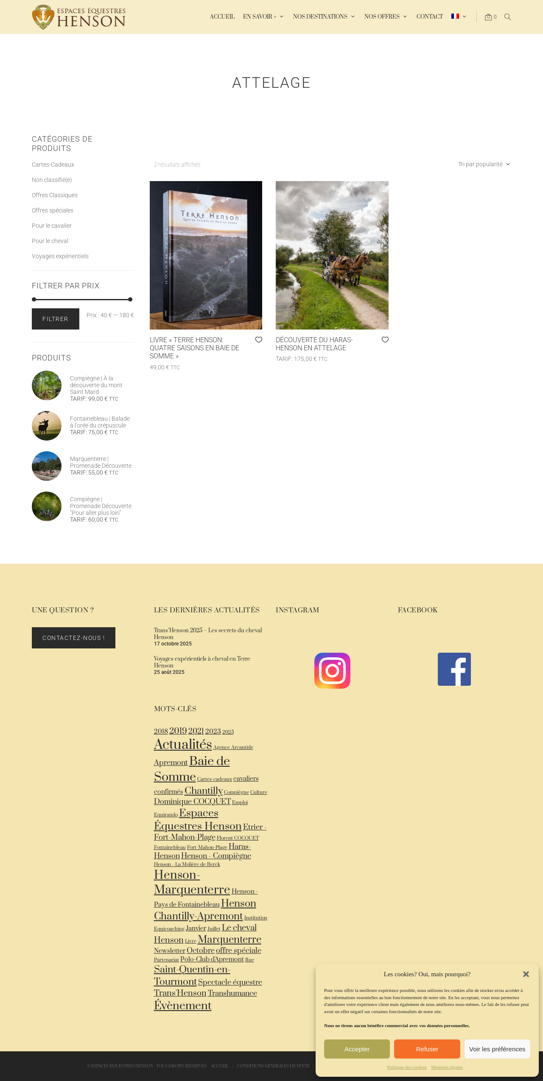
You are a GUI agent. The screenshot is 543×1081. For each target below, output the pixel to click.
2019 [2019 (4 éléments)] (178, 731)
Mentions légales (447, 1067)
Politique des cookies (407, 1067)
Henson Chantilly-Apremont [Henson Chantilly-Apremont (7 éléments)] (205, 910)
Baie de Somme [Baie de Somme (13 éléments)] (192, 769)
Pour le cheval (50, 240)
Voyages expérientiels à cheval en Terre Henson (202, 662)
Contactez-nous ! (73, 637)
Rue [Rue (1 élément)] (249, 960)
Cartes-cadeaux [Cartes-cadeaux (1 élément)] (214, 779)
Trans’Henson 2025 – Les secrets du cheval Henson (208, 634)
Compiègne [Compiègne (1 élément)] (236, 792)
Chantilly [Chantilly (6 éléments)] (204, 791)
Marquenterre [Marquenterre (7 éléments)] (229, 939)
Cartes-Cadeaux (53, 164)
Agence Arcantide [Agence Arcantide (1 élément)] (233, 747)
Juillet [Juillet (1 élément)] (214, 929)
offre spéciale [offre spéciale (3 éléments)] (238, 950)
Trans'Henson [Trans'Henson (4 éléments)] (180, 993)
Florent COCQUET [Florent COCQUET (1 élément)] (238, 838)
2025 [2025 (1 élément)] (228, 732)
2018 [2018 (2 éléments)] (161, 732)
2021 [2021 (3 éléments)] (196, 731)
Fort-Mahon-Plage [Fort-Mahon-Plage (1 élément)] (207, 847)
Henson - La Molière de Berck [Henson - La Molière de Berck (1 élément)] (187, 864)
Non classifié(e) (52, 179)
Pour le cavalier (52, 225)
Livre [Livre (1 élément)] (190, 941)
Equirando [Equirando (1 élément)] (166, 815)
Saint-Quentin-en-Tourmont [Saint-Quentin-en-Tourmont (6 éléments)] (192, 976)
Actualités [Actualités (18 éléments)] (183, 745)
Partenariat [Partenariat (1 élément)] (166, 960)
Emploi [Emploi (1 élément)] (240, 802)
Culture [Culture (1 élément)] (258, 792)
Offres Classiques (55, 195)
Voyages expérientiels (60, 256)
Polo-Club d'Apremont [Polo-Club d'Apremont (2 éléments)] (212, 959)
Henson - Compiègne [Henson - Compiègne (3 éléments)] (216, 856)
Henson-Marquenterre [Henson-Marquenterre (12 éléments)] (192, 882)
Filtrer (55, 319)
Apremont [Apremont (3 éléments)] (171, 763)
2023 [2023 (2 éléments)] (213, 732)
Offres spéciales (52, 210)
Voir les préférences (497, 1049)
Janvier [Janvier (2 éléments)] (196, 929)
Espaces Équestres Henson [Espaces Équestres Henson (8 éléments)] (198, 820)
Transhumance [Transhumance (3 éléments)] (232, 993)
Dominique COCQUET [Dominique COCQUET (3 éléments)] (192, 802)
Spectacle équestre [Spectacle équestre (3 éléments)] (230, 982)
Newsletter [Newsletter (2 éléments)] (169, 951)
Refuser (427, 1049)
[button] (526, 974)
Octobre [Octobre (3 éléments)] (201, 950)
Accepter (356, 1049)
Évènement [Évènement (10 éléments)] (183, 1006)
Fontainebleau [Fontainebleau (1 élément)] (170, 847)
